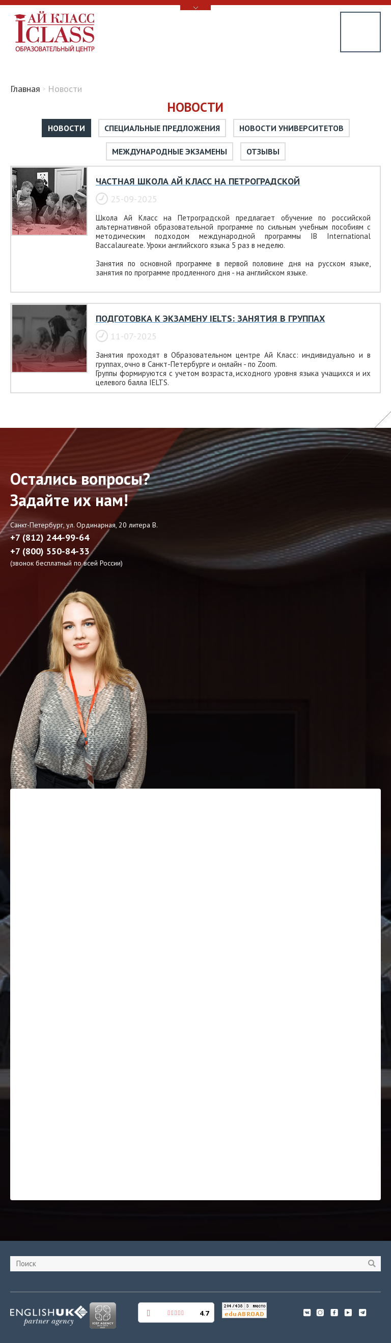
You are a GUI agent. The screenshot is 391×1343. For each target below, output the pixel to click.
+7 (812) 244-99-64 (49, 537)
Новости (66, 128)
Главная (25, 88)
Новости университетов (291, 128)
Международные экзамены (169, 151)
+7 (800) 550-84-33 (49, 551)
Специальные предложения (162, 128)
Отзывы (263, 151)
